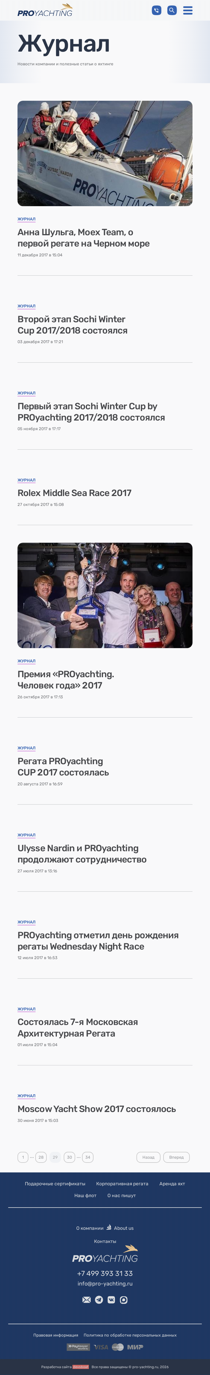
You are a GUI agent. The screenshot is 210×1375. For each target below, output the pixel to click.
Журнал (27, 219)
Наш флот (85, 1195)
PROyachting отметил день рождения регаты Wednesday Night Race (98, 941)
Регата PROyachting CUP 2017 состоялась (63, 767)
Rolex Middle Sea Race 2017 (74, 493)
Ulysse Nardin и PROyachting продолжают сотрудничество (82, 854)
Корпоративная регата (122, 1183)
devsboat (80, 1367)
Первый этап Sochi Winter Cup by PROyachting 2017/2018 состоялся (91, 412)
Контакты (105, 1241)
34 (87, 1157)
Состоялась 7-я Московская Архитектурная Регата (78, 1027)
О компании (90, 1228)
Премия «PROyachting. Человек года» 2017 (66, 680)
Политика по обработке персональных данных (130, 1335)
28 (41, 1157)
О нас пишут (121, 1195)
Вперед (176, 1157)
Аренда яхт (172, 1183)
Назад (148, 1157)
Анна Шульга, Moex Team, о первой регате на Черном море (84, 238)
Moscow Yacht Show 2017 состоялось (97, 1109)
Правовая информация (55, 1335)
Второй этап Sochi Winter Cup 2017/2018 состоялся (72, 325)
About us (124, 1228)
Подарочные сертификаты (55, 1183)
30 (69, 1157)
